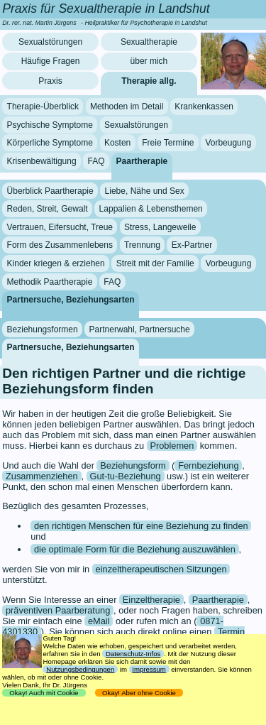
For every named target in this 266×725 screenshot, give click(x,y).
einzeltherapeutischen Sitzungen (161, 569)
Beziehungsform (132, 465)
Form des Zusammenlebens (60, 245)
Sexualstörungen (50, 42)
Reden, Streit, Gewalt (47, 209)
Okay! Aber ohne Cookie (139, 693)
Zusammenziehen (42, 476)
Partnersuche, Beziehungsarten (71, 300)
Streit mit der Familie (155, 263)
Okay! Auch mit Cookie (44, 693)
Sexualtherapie (149, 42)
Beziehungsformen (42, 329)
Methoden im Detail (126, 106)
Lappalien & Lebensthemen (151, 209)
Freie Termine (168, 143)
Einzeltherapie (151, 599)
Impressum (148, 669)
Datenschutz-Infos (133, 654)
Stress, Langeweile (160, 227)
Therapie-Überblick (43, 106)
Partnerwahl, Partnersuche (139, 329)
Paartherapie (142, 161)
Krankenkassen (203, 106)
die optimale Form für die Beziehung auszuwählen (134, 549)
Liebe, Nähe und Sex (144, 190)
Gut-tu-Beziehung (124, 476)
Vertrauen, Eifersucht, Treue (60, 227)
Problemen (172, 445)
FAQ (96, 161)
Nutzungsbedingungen (80, 669)
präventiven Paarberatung (58, 610)
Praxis (50, 81)
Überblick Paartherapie (50, 190)
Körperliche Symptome (50, 143)
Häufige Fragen (50, 61)
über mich (149, 61)
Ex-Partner (192, 245)
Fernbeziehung (208, 465)
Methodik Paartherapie (50, 281)
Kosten (117, 143)
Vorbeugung (228, 143)
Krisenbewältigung (42, 161)
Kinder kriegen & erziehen (56, 263)
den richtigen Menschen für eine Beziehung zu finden (141, 525)
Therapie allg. (148, 81)
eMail (99, 621)
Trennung (142, 245)
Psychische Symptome (50, 125)
